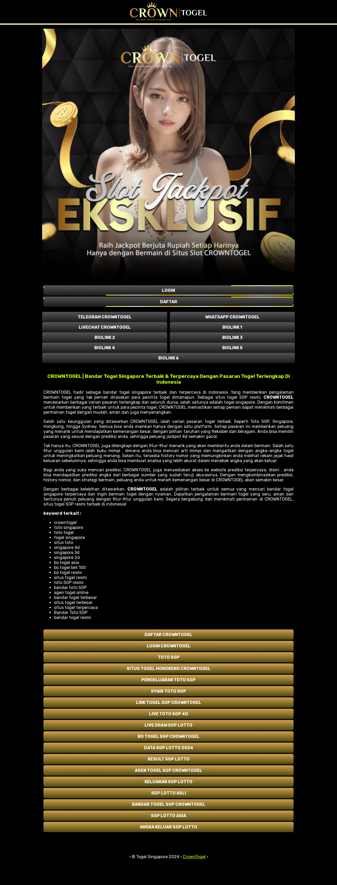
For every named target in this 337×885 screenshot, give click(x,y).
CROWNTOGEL (279, 397)
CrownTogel (194, 856)
